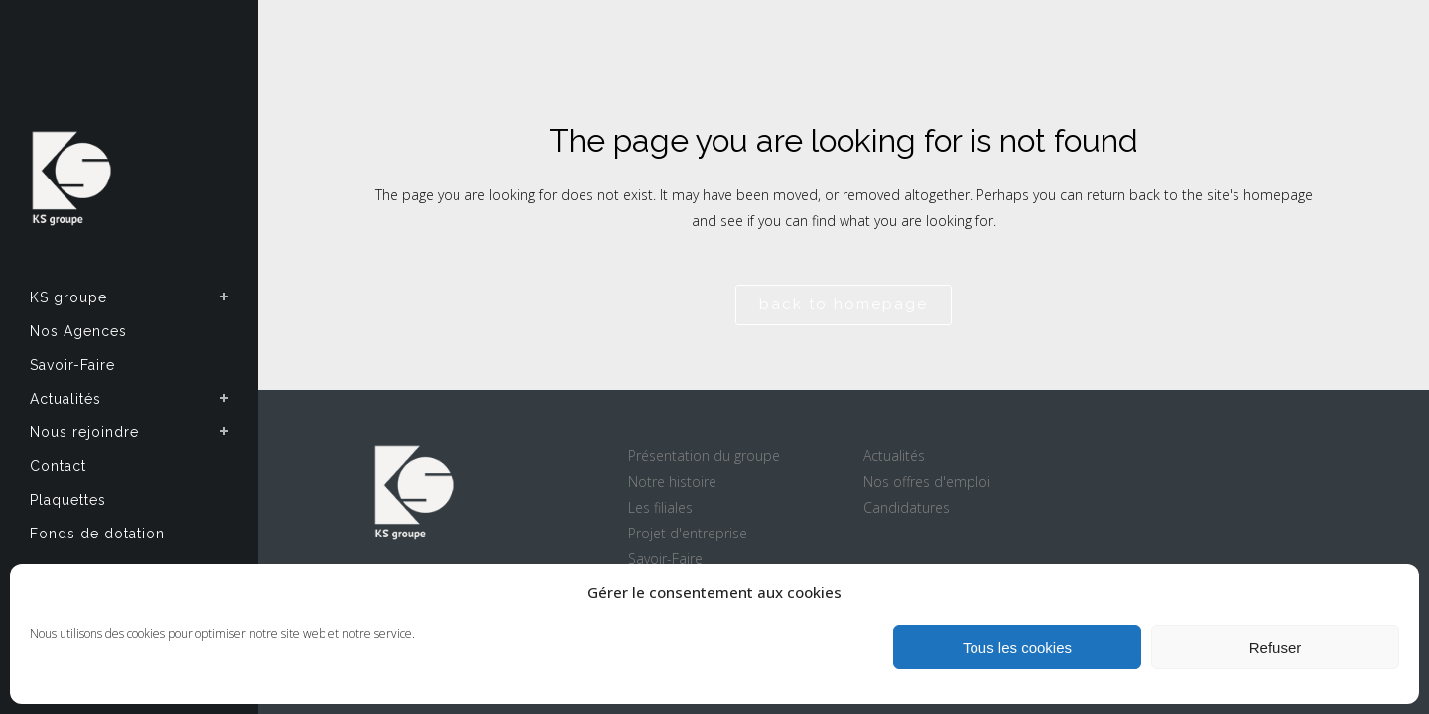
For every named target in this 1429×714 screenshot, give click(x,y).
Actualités (894, 455)
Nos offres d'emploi (926, 481)
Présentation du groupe (704, 455)
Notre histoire (672, 481)
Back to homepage (843, 304)
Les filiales (660, 507)
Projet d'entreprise (687, 533)
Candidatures (906, 507)
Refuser (1275, 647)
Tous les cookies (1017, 647)
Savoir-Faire (665, 558)
